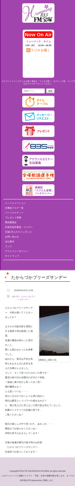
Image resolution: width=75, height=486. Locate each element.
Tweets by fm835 (38, 264)
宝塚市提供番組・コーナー (19, 227)
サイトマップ (12, 256)
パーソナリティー (14, 212)
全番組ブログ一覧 (14, 208)
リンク (8, 246)
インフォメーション (15, 203)
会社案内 (9, 241)
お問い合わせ (12, 236)
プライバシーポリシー (16, 251)
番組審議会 (11, 222)
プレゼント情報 (13, 217)
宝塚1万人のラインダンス (18, 232)
